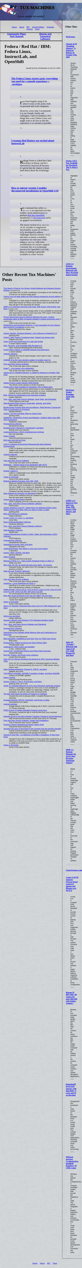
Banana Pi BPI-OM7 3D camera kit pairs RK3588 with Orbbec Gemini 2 (71, 997)
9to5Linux (70, 37)
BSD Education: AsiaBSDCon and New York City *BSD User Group (30, 639)
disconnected (39, 218)
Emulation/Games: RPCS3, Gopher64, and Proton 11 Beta (26, 700)
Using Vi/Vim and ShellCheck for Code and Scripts (23, 341)
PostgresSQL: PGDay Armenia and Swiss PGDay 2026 (25, 643)
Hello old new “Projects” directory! (17, 571)
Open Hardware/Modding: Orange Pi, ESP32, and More (25, 669)
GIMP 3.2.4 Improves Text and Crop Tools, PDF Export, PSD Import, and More (71, 507)
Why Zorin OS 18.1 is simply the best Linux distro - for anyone (28, 565)
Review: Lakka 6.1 (11, 471)
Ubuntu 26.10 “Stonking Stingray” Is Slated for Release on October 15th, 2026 (71, 50)
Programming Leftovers (13, 424)
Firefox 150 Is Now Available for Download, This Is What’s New (72, 165)
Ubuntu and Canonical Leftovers (45, 36)
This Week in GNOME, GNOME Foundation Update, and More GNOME (32, 673)
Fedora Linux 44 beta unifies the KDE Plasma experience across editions (32, 296)
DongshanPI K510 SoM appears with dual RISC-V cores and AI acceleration (71, 1089)
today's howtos (9, 436)
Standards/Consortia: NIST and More (18, 544)
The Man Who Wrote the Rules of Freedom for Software (25, 694)
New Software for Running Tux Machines (19, 493)
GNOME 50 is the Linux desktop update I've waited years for (27, 360)
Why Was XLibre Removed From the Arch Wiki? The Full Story (28, 596)
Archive (29, 29)
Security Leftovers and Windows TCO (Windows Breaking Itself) (28, 620)
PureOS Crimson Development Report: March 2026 (24, 725)
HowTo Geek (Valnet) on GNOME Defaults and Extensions (26, 350)
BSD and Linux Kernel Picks (15, 440)
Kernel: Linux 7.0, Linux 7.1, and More (18, 518)
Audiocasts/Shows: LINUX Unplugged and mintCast (24, 432)
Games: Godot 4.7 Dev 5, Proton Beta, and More (23, 682)
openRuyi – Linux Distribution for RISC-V (19, 583)
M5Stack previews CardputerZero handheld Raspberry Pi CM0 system (72, 1162)
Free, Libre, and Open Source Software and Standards (25, 624)
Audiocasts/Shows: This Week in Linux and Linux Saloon (26, 549)
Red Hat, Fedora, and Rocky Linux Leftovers (21, 655)
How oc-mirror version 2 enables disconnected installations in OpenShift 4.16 (34, 189)
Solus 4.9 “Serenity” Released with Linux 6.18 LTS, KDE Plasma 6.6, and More (71, 648)
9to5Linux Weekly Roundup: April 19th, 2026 (70, 394)
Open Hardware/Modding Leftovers (17, 522)
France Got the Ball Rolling (14, 499)
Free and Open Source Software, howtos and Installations (26, 720)
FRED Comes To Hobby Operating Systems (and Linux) (25, 710)
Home (14, 27)
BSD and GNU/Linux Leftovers (16, 514)
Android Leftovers (10, 354)
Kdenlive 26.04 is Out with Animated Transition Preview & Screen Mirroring (33, 716)
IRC (28, 27)
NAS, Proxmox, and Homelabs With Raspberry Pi (23, 346)
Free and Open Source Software (16, 364)
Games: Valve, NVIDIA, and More (17, 553)
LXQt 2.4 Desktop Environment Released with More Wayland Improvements (72, 269)
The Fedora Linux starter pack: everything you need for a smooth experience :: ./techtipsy (34, 81)
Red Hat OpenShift (36, 215)
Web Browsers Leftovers (13, 530)
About (21, 27)
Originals (50, 27)
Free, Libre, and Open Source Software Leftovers (23, 504)
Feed (37, 29)
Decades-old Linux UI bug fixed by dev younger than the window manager (32, 729)
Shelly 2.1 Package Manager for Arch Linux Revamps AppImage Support (71, 756)
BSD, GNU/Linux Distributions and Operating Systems (25, 395)
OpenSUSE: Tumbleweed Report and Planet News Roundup (27, 651)
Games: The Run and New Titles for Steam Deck (23, 414)
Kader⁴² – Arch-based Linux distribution (19, 368)
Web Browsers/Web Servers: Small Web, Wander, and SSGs (27, 403)
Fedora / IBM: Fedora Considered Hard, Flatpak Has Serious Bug (29, 337)
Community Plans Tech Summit (16, 35)
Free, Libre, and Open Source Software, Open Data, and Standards (30, 399)
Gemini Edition (38, 27)
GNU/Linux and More (12, 616)
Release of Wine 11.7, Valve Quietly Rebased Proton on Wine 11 (29, 561)
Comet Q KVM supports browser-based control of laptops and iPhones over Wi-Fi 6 (72, 884)
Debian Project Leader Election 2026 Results (21, 383)
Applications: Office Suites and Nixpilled (19, 647)
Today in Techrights (11, 477)
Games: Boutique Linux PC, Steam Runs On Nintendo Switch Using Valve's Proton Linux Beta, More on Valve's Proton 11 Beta (30, 509)
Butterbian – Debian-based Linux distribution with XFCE (25, 465)
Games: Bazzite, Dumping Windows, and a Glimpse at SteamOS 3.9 (30, 333)
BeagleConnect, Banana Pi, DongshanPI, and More (24, 428)
